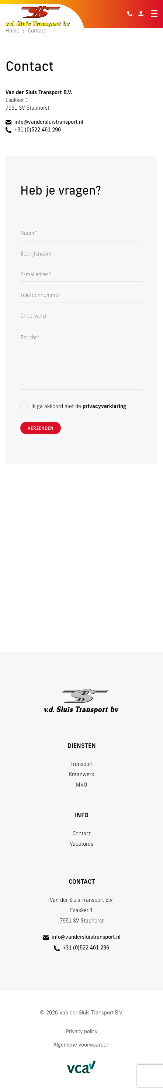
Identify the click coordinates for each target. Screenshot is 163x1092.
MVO (81, 785)
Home (13, 31)
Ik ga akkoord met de (78, 407)
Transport (81, 764)
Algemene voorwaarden (81, 1045)
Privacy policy (81, 1032)
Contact (82, 834)
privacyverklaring (104, 407)
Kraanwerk (81, 775)
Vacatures (81, 844)
